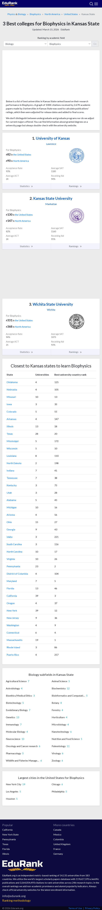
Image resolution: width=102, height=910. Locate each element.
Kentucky (12, 485)
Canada (57, 829)
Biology (22, 14)
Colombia (58, 839)
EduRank (65, 29)
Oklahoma (12, 382)
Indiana (10, 470)
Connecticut (13, 632)
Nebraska (12, 389)
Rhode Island (13, 647)
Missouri (11, 396)
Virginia (11, 558)
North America (52, 14)
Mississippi (12, 441)
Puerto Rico (13, 654)
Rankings (75, 186)
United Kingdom (61, 844)
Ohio (9, 522)
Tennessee (12, 477)
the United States (22, 154)
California (12, 595)
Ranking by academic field (51, 37)
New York (12, 610)
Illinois (10, 426)
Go (95, 43)
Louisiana (11, 455)
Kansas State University (51, 198)
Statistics (26, 186)
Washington (13, 625)
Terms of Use (75, 908)
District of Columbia (17, 573)
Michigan (11, 507)
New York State (10, 834)
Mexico (57, 834)
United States (71, 14)
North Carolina (14, 551)
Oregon (11, 603)
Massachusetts (14, 639)
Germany (58, 853)
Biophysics (35, 14)
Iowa (9, 404)
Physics (11, 14)
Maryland (12, 581)
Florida (10, 588)
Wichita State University (51, 304)
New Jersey (13, 617)
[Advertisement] (51, 76)
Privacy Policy (92, 908)
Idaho (10, 536)
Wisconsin (12, 448)
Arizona (11, 514)
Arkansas (11, 418)
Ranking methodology (16, 900)
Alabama (11, 500)
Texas (10, 433)
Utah (9, 492)
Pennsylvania (13, 566)
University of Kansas (51, 138)
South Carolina (14, 544)
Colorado (11, 411)
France (56, 848)
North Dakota (14, 463)
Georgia (11, 529)
